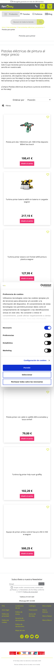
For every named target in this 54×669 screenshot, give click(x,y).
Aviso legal (5, 610)
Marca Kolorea (45, 611)
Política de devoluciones (19, 625)
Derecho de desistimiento (20, 619)
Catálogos (32, 606)
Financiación (33, 610)
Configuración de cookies (35, 360)
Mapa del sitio (20, 630)
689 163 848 (30, 601)
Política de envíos (18, 613)
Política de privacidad (5, 615)
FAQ (3, 606)
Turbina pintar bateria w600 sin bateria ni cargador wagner (27, 200)
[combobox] (27, 22)
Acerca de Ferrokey (32, 615)
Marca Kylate (46, 606)
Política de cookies (5, 621)
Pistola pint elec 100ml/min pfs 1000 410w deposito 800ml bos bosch (27, 143)
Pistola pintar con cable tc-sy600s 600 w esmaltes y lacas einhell (27, 418)
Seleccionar (27, 375)
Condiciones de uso (19, 607)
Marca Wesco (47, 620)
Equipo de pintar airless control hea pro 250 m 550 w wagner (27, 533)
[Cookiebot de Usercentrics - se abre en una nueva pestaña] (40, 285)
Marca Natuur (47, 616)
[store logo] (7, 6)
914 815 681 (30, 597)
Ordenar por (18, 100)
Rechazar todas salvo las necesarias (27, 382)
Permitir (27, 368)
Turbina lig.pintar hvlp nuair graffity (27, 474)
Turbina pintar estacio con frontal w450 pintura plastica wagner (27, 258)
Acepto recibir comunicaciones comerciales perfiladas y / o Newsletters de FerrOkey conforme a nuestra (27, 589)
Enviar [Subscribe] (41, 584)
